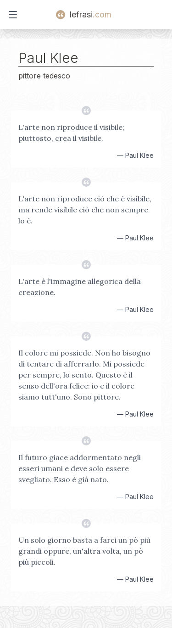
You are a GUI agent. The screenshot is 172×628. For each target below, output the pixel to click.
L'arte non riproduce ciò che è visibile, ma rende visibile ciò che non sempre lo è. (84, 209)
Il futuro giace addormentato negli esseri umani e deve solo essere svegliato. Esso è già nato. (79, 468)
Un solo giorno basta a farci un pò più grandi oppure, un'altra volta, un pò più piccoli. (84, 551)
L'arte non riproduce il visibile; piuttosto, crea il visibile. (71, 132)
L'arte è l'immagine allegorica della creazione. (79, 287)
